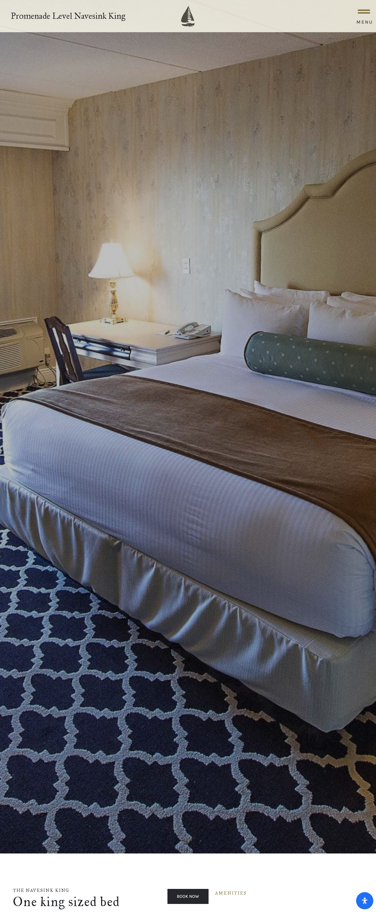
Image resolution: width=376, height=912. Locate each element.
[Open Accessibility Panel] (364, 900)
